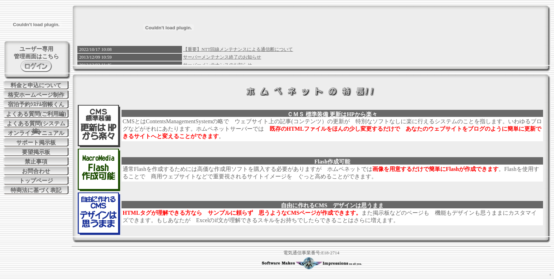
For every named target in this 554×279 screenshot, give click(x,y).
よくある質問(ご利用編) (36, 114)
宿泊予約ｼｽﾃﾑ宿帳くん (36, 104)
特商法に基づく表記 (36, 190)
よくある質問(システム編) (36, 123)
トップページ (36, 181)
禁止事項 (36, 162)
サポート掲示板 (36, 143)
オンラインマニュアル (36, 133)
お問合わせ (36, 171)
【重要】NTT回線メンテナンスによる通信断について (238, 49)
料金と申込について (36, 85)
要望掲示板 (36, 152)
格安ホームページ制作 (36, 95)
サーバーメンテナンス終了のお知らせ (222, 57)
